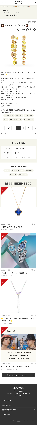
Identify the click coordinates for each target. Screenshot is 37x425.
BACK (3, 133)
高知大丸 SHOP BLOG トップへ (20, 375)
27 (9, 128)
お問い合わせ (6, 414)
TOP (2, 6)
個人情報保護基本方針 (9, 410)
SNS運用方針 (6, 405)
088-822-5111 (20, 396)
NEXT (33, 133)
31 (28, 128)
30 (23, 128)
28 (13, 128)
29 (18, 128)
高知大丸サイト (7, 401)
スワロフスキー (9, 6)
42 (35, 128)
